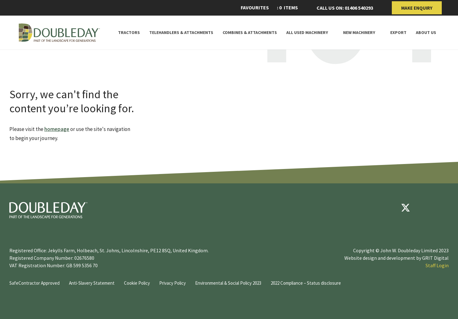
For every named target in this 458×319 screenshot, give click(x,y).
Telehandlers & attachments (181, 32)
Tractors (129, 32)
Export (398, 32)
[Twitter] (405, 207)
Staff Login (437, 265)
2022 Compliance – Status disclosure (306, 283)
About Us (426, 32)
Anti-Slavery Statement (92, 283)
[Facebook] (386, 207)
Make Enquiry (416, 8)
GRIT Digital (435, 258)
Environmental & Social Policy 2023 (228, 283)
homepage (56, 129)
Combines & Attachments (250, 32)
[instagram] (443, 207)
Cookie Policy (137, 283)
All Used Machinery (307, 32)
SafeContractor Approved (34, 283)
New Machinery (359, 32)
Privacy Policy (172, 283)
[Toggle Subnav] (331, 32)
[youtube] (424, 207)
